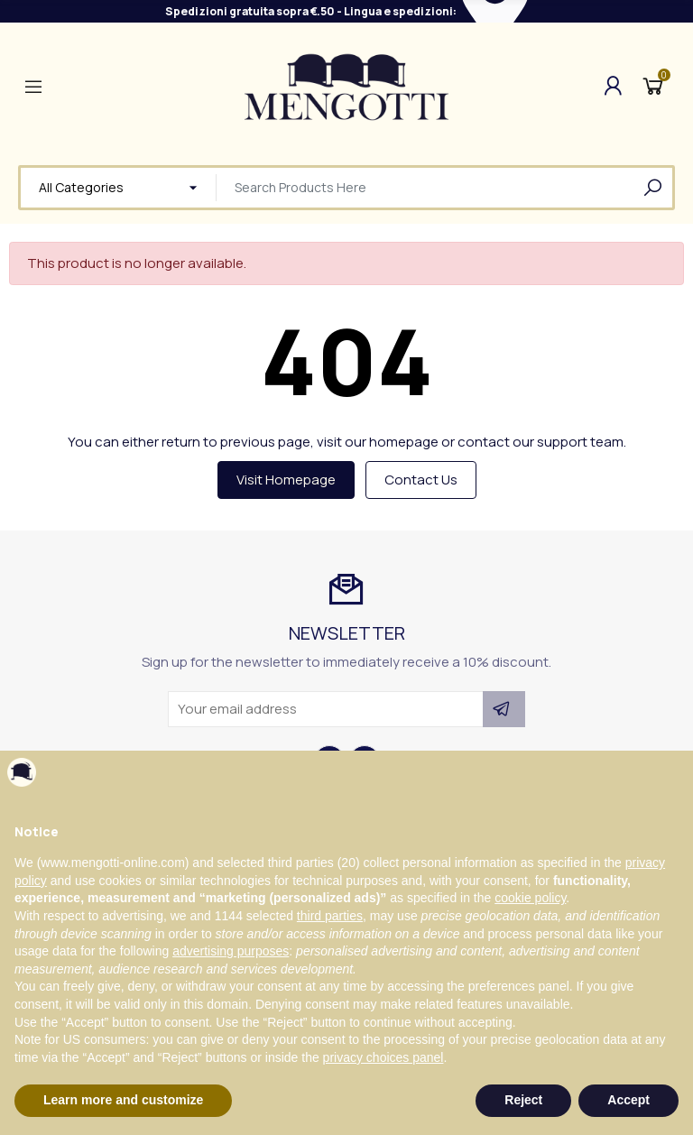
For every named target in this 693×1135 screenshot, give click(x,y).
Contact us (420, 479)
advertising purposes (230, 951)
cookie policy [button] (530, 897)
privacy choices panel (383, 1057)
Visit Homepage (286, 479)
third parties (330, 916)
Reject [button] (523, 1100)
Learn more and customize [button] (123, 1100)
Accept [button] (628, 1100)
